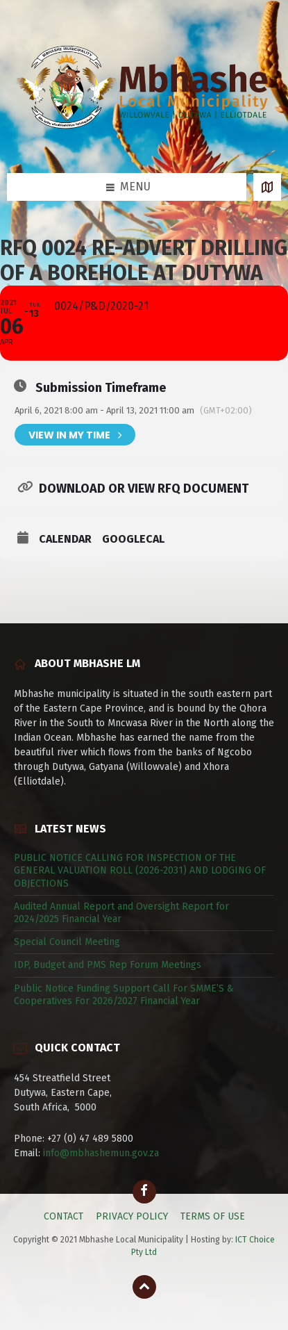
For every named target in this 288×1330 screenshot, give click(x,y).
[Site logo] (144, 144)
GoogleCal (133, 539)
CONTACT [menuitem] (63, 1216)
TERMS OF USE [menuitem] (212, 1216)
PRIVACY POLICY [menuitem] (132, 1216)
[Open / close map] (267, 187)
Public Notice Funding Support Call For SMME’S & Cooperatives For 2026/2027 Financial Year (124, 995)
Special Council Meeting (67, 942)
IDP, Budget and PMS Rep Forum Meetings (107, 965)
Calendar (65, 539)
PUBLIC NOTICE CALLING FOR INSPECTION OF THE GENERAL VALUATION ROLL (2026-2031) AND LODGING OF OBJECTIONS (140, 870)
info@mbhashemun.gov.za (101, 1153)
